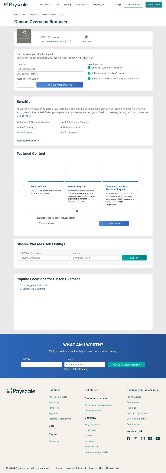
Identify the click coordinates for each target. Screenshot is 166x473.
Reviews (86, 41)
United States (19, 15)
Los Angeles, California (35, 285)
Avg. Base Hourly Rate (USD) (56, 41)
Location (75, 253)
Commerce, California (34, 288)
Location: (21, 64)
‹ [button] (24, 184)
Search (134, 257)
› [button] (142, 184)
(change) (34, 74)
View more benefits (28, 140)
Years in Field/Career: (28, 78)
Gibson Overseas (49, 15)
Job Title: (25, 359)
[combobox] (50, 69)
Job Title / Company (30, 253)
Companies (33, 15)
